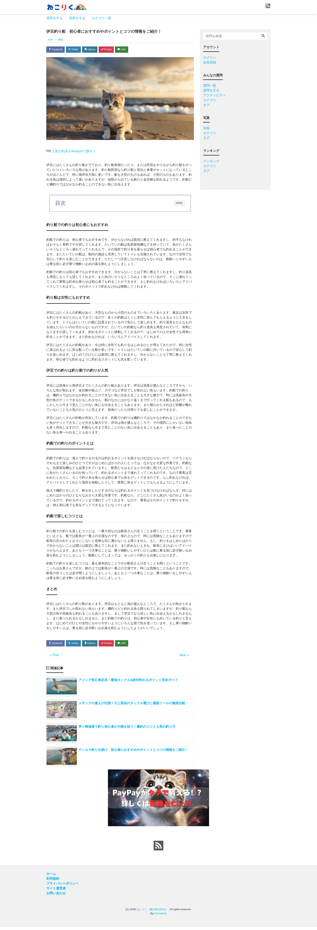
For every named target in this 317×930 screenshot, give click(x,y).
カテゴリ (209, 100)
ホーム (51, 877)
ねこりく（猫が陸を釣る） (152, 912)
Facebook (56, 49)
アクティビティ (214, 95)
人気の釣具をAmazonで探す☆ (74, 151)
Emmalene (160, 916)
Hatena (94, 49)
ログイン (209, 57)
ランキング (211, 161)
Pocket (112, 49)
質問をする (54, 18)
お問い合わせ (56, 896)
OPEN (179, 204)
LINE (129, 49)
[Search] (263, 36)
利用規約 (52, 881)
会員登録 (209, 62)
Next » (184, 656)
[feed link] (158, 848)
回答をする (77, 18)
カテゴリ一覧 (101, 18)
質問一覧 (209, 85)
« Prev (54, 656)
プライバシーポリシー (62, 886)
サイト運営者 (56, 891)
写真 (206, 128)
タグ (206, 105)
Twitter (75, 49)
